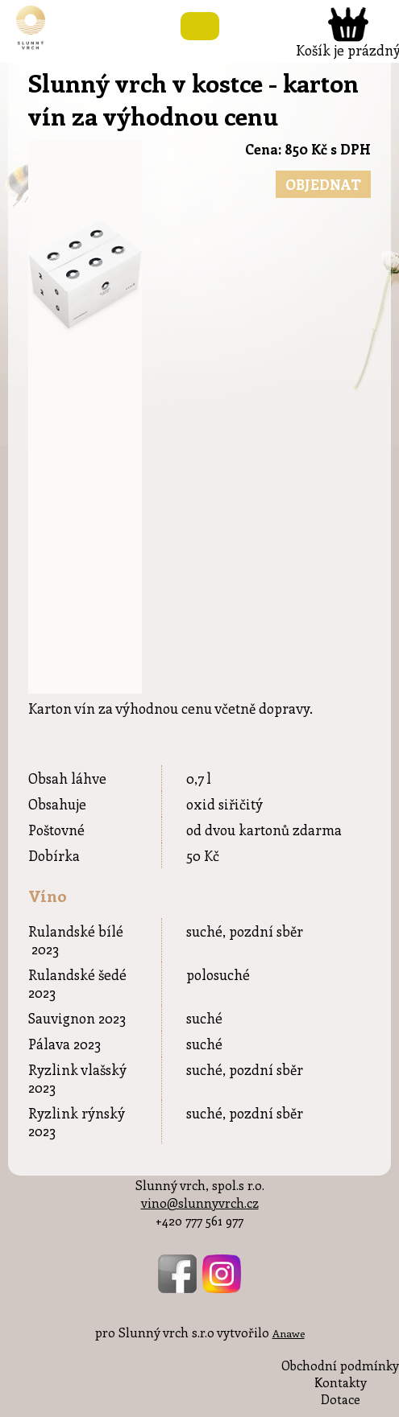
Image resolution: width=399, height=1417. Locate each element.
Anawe (288, 1333)
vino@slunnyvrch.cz (200, 1202)
